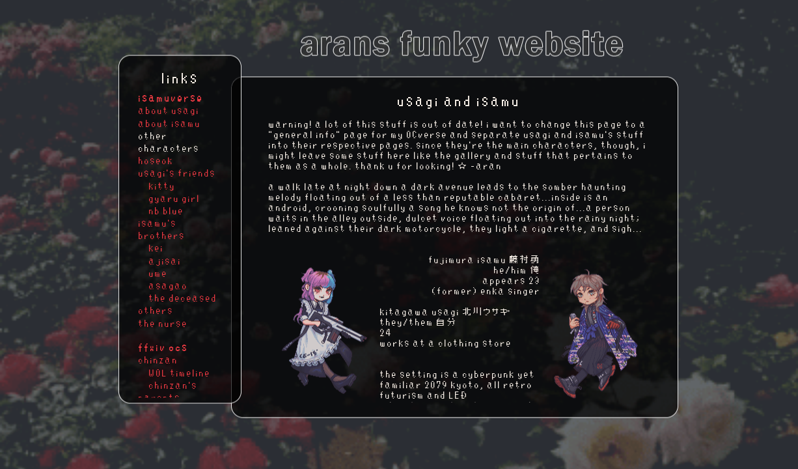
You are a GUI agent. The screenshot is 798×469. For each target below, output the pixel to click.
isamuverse (171, 97)
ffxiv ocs (164, 346)
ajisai (160, 260)
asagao (163, 286)
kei (151, 248)
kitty (157, 185)
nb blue (161, 210)
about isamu (170, 123)
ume (153, 273)
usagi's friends (177, 173)
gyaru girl (169, 198)
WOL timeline (175, 372)
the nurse (163, 323)
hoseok (156, 161)
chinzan (158, 360)
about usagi (169, 111)
